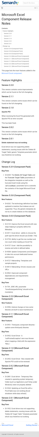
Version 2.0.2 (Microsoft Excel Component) (16, 64)
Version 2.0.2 (8, 41)
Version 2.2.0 (8, 33)
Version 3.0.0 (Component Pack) (13, 53)
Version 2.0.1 (8, 43)
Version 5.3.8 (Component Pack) (13, 51)
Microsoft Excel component (12, 73)
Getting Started (31, 425)
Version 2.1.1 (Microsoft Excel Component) (16, 59)
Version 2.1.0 (8, 38)
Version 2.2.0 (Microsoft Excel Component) (16, 56)
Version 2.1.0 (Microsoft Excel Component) (16, 61)
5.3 (35, 8)
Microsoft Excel (7, 425)
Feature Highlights (8, 31)
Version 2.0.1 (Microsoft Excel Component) (16, 66)
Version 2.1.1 (8, 36)
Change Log (6, 46)
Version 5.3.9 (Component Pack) (13, 48)
